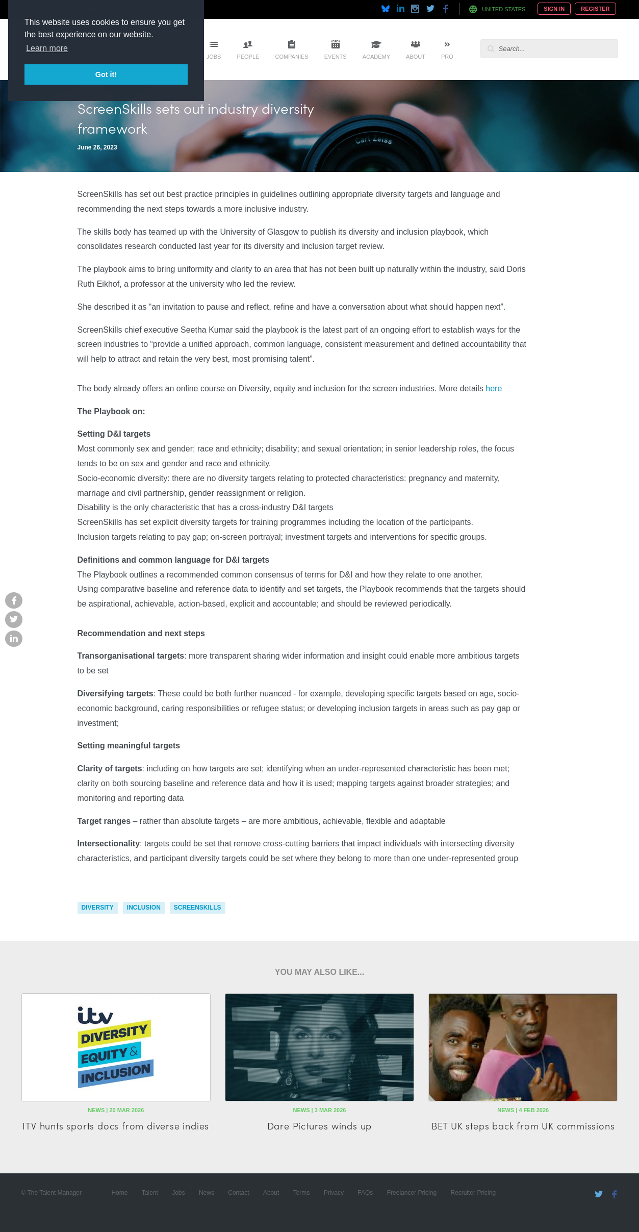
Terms (301, 1192)
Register (595, 9)
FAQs (365, 1192)
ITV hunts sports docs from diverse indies (115, 1125)
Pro (447, 57)
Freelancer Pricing (412, 1192)
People (248, 57)
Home (119, 1192)
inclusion (144, 907)
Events (335, 57)
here (493, 388)
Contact (238, 1192)
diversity (98, 907)
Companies (291, 57)
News (206, 1192)
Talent (150, 1192)
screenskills (197, 907)
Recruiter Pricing (473, 1192)
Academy (376, 57)
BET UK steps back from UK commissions (523, 1125)
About (415, 57)
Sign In (554, 9)
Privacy (334, 1192)
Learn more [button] (47, 48)
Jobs (214, 57)
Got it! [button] (106, 74)
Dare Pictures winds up (319, 1125)
